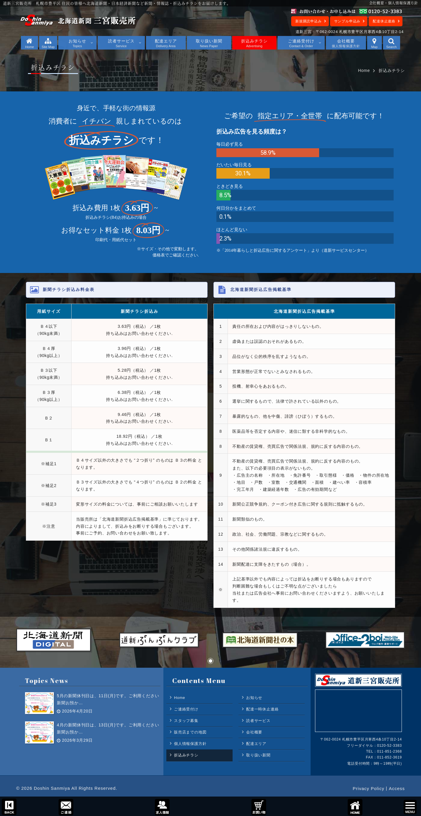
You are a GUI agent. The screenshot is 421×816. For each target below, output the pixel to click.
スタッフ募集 (186, 720)
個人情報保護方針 (190, 743)
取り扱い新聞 (258, 755)
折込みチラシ (186, 755)
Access (397, 788)
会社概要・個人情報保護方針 (393, 2)
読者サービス (258, 720)
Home (364, 70)
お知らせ (254, 697)
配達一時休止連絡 (262, 709)
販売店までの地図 (190, 732)
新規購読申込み (308, 21)
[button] (210, 661)
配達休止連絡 (384, 21)
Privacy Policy (368, 788)
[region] (210, 182)
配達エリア (256, 743)
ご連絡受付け (186, 709)
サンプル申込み (347, 21)
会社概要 (254, 732)
